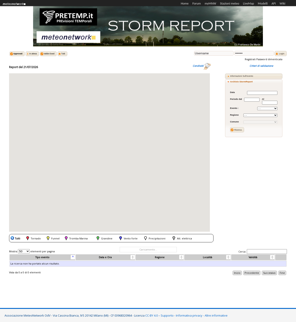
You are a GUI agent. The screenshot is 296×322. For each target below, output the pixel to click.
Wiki (282, 3)
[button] (17, 53)
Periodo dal (236, 99)
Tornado (36, 238)
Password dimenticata (269, 59)
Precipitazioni (157, 238)
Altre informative (216, 315)
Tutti (17, 238)
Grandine (106, 238)
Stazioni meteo (229, 3)
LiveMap (248, 3)
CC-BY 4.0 (151, 315)
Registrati (250, 59)
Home (185, 3)
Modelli (263, 3)
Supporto (167, 315)
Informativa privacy (189, 315)
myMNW (210, 3)
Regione (234, 115)
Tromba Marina (78, 238)
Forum (196, 3)
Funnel (55, 238)
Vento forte (131, 238)
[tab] (253, 76)
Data (232, 92)
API (274, 3)
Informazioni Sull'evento (241, 76)
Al (263, 99)
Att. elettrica (184, 238)
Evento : (234, 108)
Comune (234, 121)
